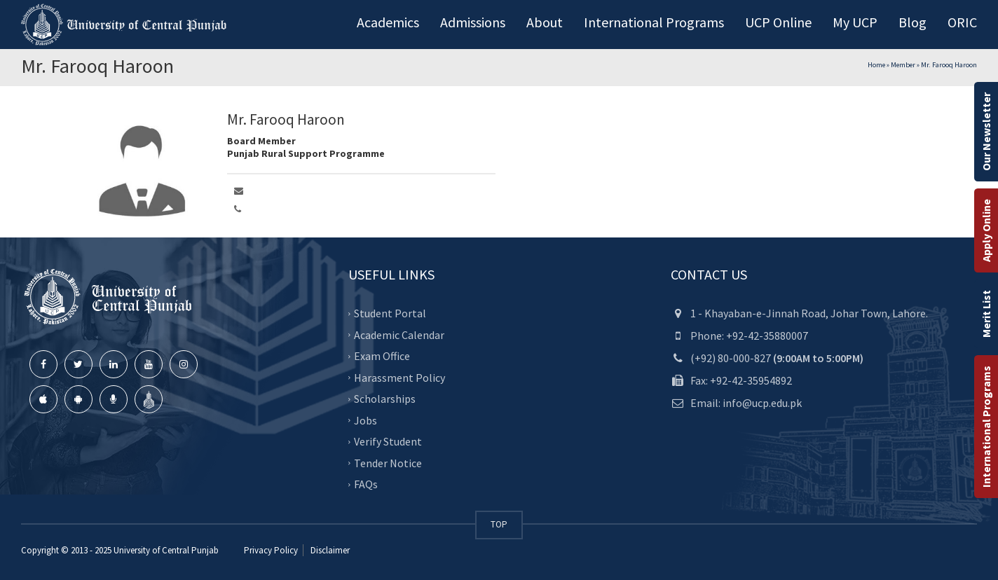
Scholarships (385, 399)
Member (903, 64)
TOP (499, 524)
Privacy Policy (271, 550)
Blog (912, 22)
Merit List (986, 314)
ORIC (962, 22)
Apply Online (986, 230)
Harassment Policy (399, 378)
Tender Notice (388, 463)
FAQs (366, 484)
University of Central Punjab (166, 550)
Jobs (365, 420)
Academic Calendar (399, 335)
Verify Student (388, 441)
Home (876, 64)
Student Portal (390, 313)
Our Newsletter (986, 131)
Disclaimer (329, 550)
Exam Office (382, 356)
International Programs (986, 427)
